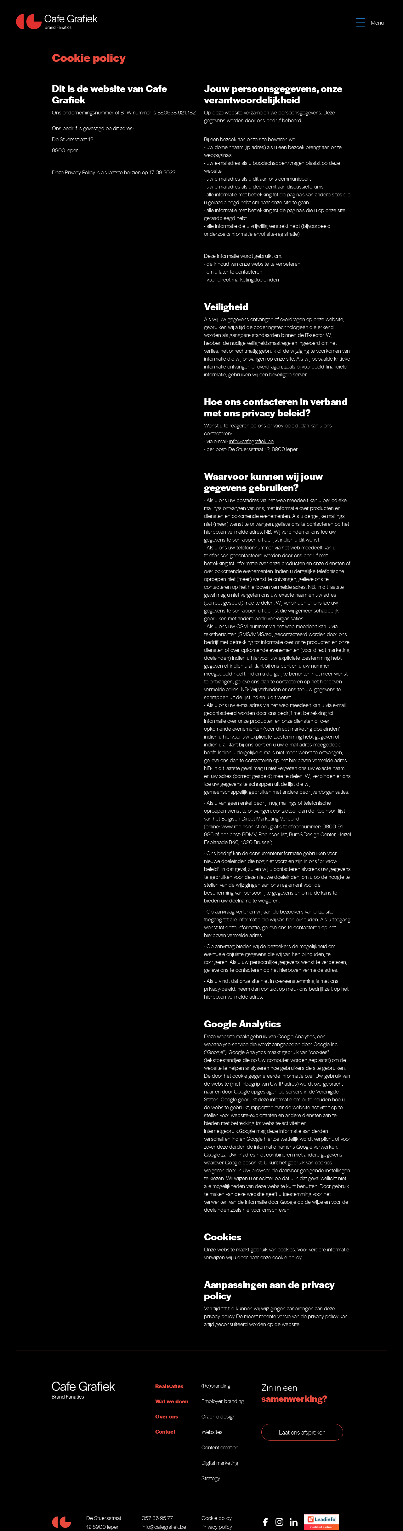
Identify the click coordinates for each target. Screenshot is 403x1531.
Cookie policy (217, 1518)
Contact (165, 1431)
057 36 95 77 (157, 1518)
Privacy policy (217, 1526)
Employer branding (223, 1401)
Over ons (166, 1416)
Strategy (211, 1478)
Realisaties (169, 1386)
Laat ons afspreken (302, 1432)
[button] (371, 20)
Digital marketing (220, 1462)
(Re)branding (216, 1385)
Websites (212, 1431)
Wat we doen (171, 1401)
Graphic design (219, 1416)
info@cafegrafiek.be (251, 441)
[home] (57, 21)
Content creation (220, 1447)
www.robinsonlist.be (244, 826)
